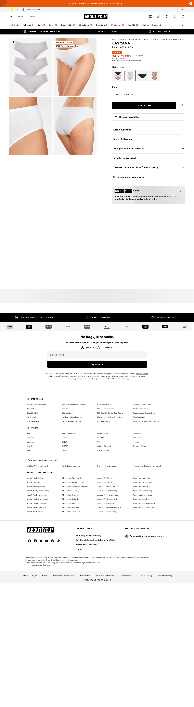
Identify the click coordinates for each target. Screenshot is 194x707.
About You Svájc (34, 482)
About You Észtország (107, 491)
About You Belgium (70, 503)
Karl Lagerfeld (68, 433)
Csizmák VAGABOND (142, 404)
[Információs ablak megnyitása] (190, 3)
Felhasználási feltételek (105, 576)
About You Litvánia (141, 499)
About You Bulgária (35, 478)
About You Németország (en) (75, 486)
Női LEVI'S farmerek (106, 409)
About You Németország (73, 482)
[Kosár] (183, 16)
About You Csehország (72, 478)
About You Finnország (142, 491)
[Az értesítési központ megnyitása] (167, 16)
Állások (45, 576)
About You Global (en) (142, 486)
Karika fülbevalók (140, 409)
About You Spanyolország (38, 491)
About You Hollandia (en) (108, 486)
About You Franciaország (108, 495)
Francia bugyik (158, 39)
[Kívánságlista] (175, 16)
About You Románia (70, 507)
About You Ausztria (141, 478)
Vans (99, 442)
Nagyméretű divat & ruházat (110, 417)
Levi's (64, 450)
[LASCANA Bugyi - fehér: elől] (30, 67)
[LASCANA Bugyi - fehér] (30, 126)
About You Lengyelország (144, 503)
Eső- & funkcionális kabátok (74, 404)
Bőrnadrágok (67, 413)
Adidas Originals (104, 446)
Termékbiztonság (164, 576)
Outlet (14, 9)
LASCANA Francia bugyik (179, 39)
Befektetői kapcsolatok (63, 576)
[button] (148, 94)
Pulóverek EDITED (105, 404)
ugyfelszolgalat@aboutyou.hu (121, 376)
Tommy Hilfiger (139, 446)
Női (11, 16)
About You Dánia (104, 478)
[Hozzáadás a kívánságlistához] (181, 105)
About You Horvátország (38, 499)
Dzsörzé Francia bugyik (107, 466)
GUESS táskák (33, 421)
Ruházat (122, 39)
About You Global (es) (71, 491)
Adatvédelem (142, 373)
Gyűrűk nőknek (139, 417)
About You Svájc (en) (36, 486)
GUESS (65, 446)
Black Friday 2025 (105, 421)
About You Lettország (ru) (144, 507)
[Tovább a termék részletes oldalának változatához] (117, 75)
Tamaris (30, 438)
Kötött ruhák (32, 413)
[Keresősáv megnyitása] (181, 25)
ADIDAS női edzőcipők (71, 421)
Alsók (146, 39)
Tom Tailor (137, 438)
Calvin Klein (138, 433)
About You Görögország (143, 482)
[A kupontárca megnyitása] (150, 16)
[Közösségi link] (29, 541)
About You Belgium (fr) (37, 495)
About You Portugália (36, 507)
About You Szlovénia (71, 512)
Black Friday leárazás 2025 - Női (146, 421)
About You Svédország (107, 512)
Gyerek (31, 16)
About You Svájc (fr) (71, 495)
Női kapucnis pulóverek (72, 417)
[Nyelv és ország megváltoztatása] (181, 9)
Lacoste (30, 442)
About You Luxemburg (142, 495)
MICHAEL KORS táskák (36, 404)
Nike (28, 450)
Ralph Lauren (103, 450)
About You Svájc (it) (70, 499)
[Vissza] (13, 42)
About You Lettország (37, 503)
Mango (136, 442)
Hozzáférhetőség (144, 576)
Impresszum (126, 576)
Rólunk (25, 576)
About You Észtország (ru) (109, 507)
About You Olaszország (107, 499)
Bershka (100, 438)
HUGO (29, 446)
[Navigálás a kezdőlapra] (95, 16)
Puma (64, 438)
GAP (28, 433)
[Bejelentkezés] (158, 16)
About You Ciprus (105, 482)
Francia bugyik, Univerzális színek (147, 466)
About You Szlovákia (35, 512)
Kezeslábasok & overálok (144, 413)
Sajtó (34, 576)
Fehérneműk (135, 39)
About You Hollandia (106, 503)
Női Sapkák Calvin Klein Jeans (110, 413)
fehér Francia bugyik (71, 466)
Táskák (65, 409)
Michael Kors (102, 433)
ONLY (64, 442)
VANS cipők (31, 417)
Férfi (20, 16)
